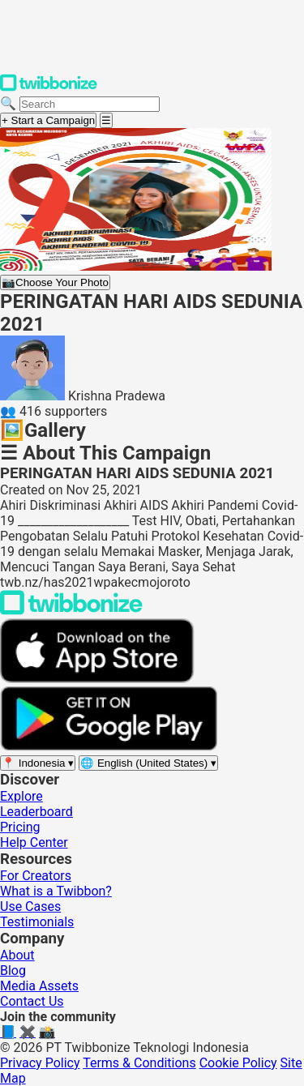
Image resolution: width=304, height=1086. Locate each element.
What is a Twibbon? (56, 891)
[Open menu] (106, 120)
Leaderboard (36, 811)
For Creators (35, 875)
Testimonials (37, 922)
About (17, 955)
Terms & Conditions (139, 1063)
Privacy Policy (40, 1063)
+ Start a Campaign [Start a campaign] (48, 120)
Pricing (20, 827)
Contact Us (32, 1001)
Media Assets (39, 986)
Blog (13, 970)
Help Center (34, 842)
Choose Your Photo (55, 282)
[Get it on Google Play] (108, 747)
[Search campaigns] (89, 104)
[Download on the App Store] (97, 678)
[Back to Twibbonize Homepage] (71, 610)
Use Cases (30, 906)
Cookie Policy (238, 1063)
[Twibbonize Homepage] (48, 88)
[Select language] (148, 763)
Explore (21, 796)
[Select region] (37, 763)
